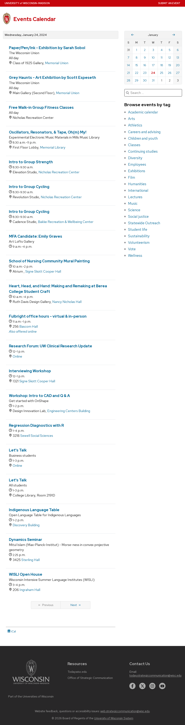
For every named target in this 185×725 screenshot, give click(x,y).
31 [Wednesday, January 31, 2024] (153, 80)
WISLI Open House (25, 574)
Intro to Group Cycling (29, 186)
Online (17, 356)
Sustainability (139, 236)
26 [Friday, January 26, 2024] (169, 73)
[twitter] (142, 686)
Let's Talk (18, 450)
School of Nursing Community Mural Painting (49, 261)
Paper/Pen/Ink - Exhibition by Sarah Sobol (47, 47)
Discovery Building (26, 525)
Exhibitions (136, 170)
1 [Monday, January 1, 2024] (136, 50)
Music (132, 203)
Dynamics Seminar (25, 539)
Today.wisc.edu (77, 672)
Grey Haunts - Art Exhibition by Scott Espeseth (52, 77)
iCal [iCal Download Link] (11, 631)
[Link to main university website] (31, 685)
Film (131, 177)
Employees (137, 164)
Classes (134, 144)
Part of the (31, 696)
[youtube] (162, 686)
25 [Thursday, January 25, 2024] (161, 73)
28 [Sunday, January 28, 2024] (128, 80)
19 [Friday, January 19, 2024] (169, 65)
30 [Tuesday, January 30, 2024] (145, 80)
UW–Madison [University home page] (27, 3)
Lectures (135, 196)
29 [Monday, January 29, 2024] (136, 80)
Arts (131, 118)
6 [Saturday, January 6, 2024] (178, 50)
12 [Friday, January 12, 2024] (169, 58)
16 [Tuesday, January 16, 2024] (144, 65)
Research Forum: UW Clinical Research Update (50, 346)
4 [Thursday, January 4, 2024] (162, 50)
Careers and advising (144, 131)
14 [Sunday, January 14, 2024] (128, 65)
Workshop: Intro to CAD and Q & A (39, 395)
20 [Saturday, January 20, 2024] (178, 65)
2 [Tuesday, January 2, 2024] (145, 50)
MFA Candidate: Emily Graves (35, 236)
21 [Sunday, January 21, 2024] (128, 73)
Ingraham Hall (30, 590)
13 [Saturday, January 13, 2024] (177, 58)
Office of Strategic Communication (90, 678)
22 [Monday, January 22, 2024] (136, 73)
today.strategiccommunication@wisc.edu (155, 675)
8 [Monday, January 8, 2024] (137, 58)
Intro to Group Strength (31, 162)
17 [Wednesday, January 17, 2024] (153, 65)
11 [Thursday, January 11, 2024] (161, 58)
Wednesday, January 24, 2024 (26, 35)
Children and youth (143, 138)
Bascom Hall (28, 326)
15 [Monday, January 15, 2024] (136, 65)
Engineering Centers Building (68, 411)
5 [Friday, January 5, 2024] (169, 50)
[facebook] (132, 686)
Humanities (137, 183)
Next (75, 605)
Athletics (135, 125)
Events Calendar (34, 19)
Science (134, 210)
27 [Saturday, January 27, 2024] (178, 73)
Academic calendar (143, 112)
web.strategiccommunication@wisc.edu (125, 711)
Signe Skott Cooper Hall (43, 271)
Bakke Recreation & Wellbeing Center (65, 222)
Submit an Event (169, 3)
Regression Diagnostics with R (36, 425)
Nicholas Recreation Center (59, 172)
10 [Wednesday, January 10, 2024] (153, 58)
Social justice (138, 216)
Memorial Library (52, 147)
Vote (132, 249)
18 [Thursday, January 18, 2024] (161, 65)
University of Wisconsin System (113, 718)
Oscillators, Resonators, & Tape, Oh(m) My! (47, 132)
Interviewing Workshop (30, 371)
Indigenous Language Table (34, 509)
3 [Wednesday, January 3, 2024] (153, 50)
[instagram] (152, 686)
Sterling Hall (30, 560)
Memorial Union (56, 63)
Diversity (135, 157)
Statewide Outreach (144, 223)
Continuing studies (143, 151)
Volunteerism (139, 242)
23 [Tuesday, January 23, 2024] (144, 73)
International (138, 190)
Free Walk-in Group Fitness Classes (41, 107)
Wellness (135, 255)
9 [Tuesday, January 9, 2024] (145, 58)
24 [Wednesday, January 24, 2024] (153, 73)
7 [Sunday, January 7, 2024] (128, 58)
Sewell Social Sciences (36, 435)
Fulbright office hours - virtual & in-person (48, 316)
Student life (137, 229)
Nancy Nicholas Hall (67, 302)
